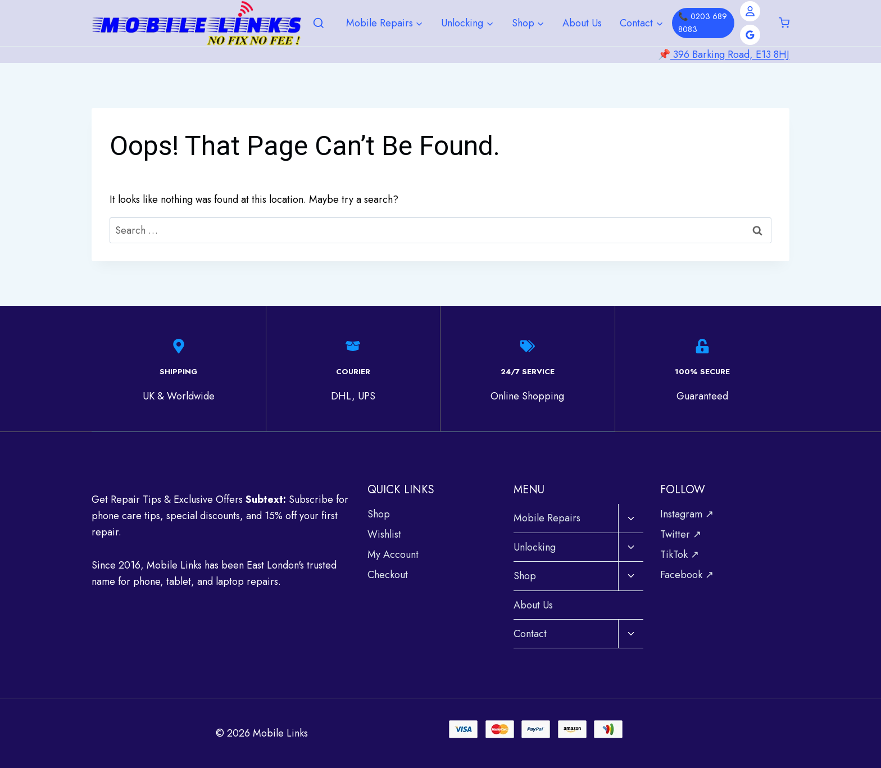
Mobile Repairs (547, 517)
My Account (393, 554)
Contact (530, 633)
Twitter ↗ (680, 533)
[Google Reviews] (750, 35)
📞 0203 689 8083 (702, 23)
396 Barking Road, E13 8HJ (729, 54)
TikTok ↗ (679, 554)
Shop (378, 513)
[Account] (750, 11)
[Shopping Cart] (784, 23)
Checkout (387, 574)
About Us (582, 23)
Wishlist (384, 533)
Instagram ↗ (687, 513)
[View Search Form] (318, 23)
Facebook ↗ (687, 574)
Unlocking (535, 546)
